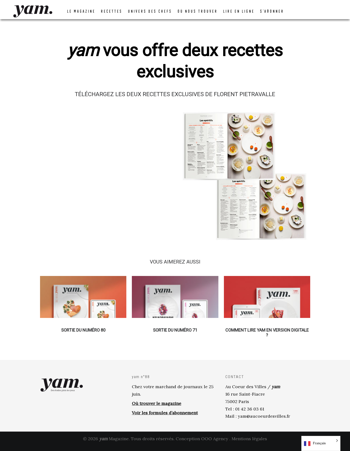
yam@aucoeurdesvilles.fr (264, 421)
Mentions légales (249, 443)
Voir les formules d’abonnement (165, 417)
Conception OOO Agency (202, 443)
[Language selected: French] (320, 443)
